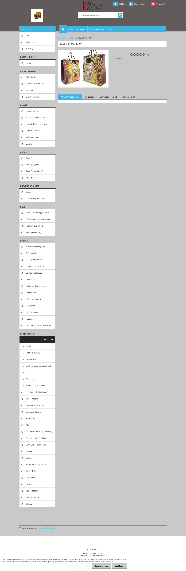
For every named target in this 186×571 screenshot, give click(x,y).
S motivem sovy (33, 96)
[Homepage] (64, 29)
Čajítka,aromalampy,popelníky (39, 431)
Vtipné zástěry (32, 490)
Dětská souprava (33, 130)
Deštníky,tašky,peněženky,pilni (39, 365)
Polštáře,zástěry (33, 352)
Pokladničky (31, 292)
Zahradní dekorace (34, 272)
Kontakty (110, 29)
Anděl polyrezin (32, 164)
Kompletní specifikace (70, 96)
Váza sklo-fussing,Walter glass (39, 212)
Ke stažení (89, 96)
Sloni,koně (30, 305)
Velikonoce (30, 477)
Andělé (29, 158)
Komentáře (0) (129, 96)
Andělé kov (30, 177)
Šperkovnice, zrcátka (35, 266)
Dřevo (28, 191)
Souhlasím (119, 565)
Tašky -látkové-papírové (36, 464)
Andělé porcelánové (34, 171)
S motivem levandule (35, 83)
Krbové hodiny (32, 312)
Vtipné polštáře (32, 497)
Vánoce (29, 451)
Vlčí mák (29, 90)
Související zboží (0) (108, 96)
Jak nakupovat (80, 29)
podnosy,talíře (32, 110)
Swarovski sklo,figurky (35, 246)
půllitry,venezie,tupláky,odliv (38, 219)
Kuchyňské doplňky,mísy (36, 124)
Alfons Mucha (32, 398)
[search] (120, 15)
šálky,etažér (31, 379)
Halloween (30, 484)
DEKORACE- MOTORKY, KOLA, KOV (39, 326)
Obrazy (29, 503)
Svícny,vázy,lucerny (34, 259)
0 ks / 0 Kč (160, 4)
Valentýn (30, 457)
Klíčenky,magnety (33, 299)
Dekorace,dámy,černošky (37, 285)
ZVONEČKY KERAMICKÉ (36, 444)
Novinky (29, 48)
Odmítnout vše (100, 565)
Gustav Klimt (48, 339)
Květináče (30, 318)
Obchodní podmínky (96, 29)
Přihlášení (121, 4)
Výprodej (30, 42)
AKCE (28, 35)
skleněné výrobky (33, 232)
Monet (29, 425)
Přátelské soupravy (34, 137)
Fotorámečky (31, 253)
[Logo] (37, 15)
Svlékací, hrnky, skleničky (37, 117)
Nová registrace (140, 4)
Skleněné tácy (32, 359)
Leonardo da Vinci (33, 411)
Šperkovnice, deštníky (35, 385)
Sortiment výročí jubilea (36, 438)
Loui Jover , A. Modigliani (36, 392)
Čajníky (29, 143)
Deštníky (30, 279)
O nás (70, 29)
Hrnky (28, 62)
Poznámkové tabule (34, 225)
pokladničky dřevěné (35, 198)
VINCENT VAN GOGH (35, 405)
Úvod (60, 38)
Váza (28, 372)
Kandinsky (30, 418)
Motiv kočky (31, 77)
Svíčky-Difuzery (33, 471)
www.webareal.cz (47, 528)
